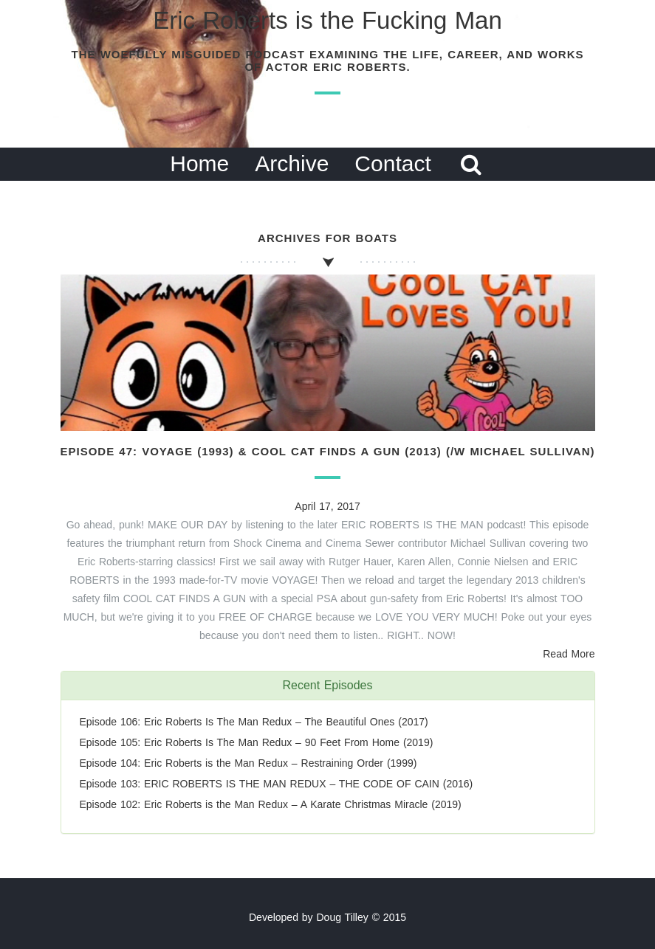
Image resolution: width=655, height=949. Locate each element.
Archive (292, 163)
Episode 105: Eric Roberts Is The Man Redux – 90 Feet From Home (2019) (256, 742)
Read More (568, 654)
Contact (392, 163)
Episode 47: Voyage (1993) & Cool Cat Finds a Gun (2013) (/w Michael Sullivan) (328, 451)
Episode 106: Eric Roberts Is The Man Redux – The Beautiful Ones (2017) (254, 722)
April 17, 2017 (327, 506)
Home (199, 163)
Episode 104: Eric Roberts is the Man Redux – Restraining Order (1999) (248, 763)
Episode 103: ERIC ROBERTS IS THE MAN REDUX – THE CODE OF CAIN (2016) (276, 784)
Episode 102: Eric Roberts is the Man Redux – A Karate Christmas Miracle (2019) (271, 804)
